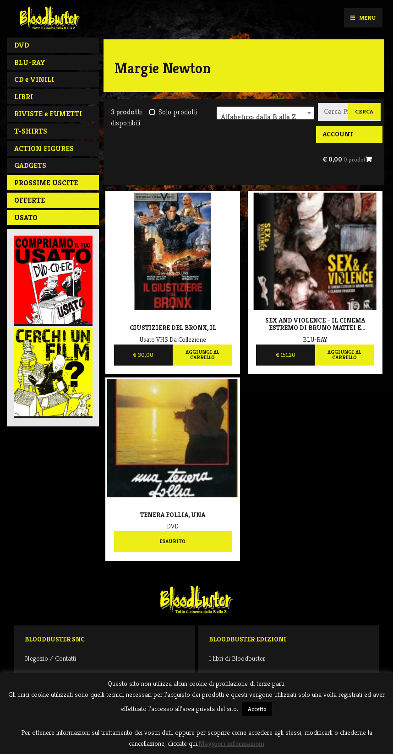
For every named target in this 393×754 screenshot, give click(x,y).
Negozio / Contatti (50, 658)
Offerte (29, 200)
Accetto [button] (257, 709)
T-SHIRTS (30, 131)
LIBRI (23, 97)
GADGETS (30, 165)
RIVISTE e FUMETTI (48, 113)
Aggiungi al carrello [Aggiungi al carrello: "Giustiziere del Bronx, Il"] (202, 355)
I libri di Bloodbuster (237, 658)
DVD (21, 45)
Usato (26, 217)
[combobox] (265, 113)
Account (337, 134)
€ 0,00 (345, 159)
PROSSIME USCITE (46, 183)
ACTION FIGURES (44, 148)
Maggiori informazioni (231, 743)
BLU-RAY (29, 62)
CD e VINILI (34, 79)
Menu (363, 17)
